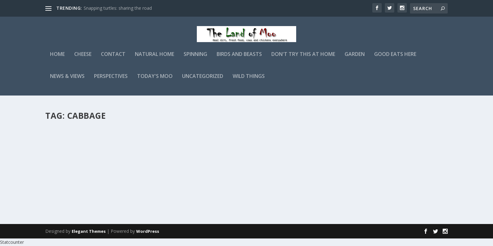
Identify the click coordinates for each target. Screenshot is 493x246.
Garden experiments (81, 134)
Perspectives (111, 81)
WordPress (147, 231)
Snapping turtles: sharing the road (118, 8)
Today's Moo (155, 81)
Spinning (195, 59)
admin (62, 144)
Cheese (82, 59)
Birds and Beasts (239, 59)
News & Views (67, 81)
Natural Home (154, 59)
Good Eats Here (395, 59)
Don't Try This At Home (303, 59)
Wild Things (249, 81)
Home (57, 59)
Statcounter (12, 242)
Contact (113, 59)
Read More (68, 191)
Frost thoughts (228, 134)
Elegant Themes (89, 231)
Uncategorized (202, 81)
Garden (355, 59)
